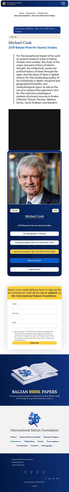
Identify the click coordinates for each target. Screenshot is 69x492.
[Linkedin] (31, 472)
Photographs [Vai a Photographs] (47, 445)
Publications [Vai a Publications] (29, 441)
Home (21, 13)
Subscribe (34, 343)
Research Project (34, 260)
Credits (34, 486)
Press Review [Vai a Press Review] (22, 445)
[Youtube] (43, 472)
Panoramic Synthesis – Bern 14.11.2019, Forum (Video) (34, 251)
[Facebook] (25, 472)
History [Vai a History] (13, 437)
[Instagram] (37, 472)
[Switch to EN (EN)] (58, 478)
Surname (15, 313)
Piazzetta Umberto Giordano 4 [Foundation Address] (22, 459)
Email (14, 322)
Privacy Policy (29, 482)
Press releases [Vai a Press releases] (52, 441)
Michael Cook (43, 13)
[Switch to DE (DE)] (49, 478)
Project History (34, 269)
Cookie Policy (40, 482)
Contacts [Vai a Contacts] (34, 445)
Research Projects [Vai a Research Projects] (51, 437)
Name (14, 304)
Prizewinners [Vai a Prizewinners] (15, 441)
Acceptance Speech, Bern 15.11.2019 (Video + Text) (34, 242)
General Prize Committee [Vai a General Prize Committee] (30, 437)
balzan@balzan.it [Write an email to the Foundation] (18, 462)
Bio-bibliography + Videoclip (34, 233)
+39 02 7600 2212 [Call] (18, 465)
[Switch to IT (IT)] (45, 478)
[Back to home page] (4, 3)
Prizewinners (31, 13)
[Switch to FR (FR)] (54, 478)
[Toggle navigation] (62, 3)
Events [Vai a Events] (40, 441)
